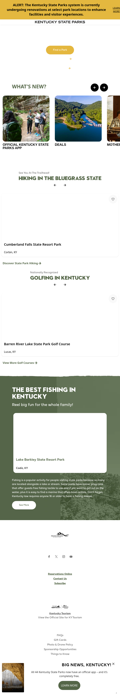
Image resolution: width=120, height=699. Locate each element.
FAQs (60, 635)
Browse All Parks (60, 59)
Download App (60, 68)
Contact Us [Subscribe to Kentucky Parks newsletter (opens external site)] (60, 579)
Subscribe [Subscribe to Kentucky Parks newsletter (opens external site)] (60, 583)
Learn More (116, 9)
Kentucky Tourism (60, 613)
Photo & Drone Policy (60, 644)
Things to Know (60, 654)
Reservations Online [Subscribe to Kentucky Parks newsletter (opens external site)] (60, 574)
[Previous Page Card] (95, 88)
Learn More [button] (69, 685)
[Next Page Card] (104, 88)
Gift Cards (60, 640)
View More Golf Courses (20, 363)
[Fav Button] (113, 199)
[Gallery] (60, 9)
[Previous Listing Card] (55, 185)
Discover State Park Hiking (22, 263)
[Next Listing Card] (65, 185)
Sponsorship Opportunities (60, 649)
